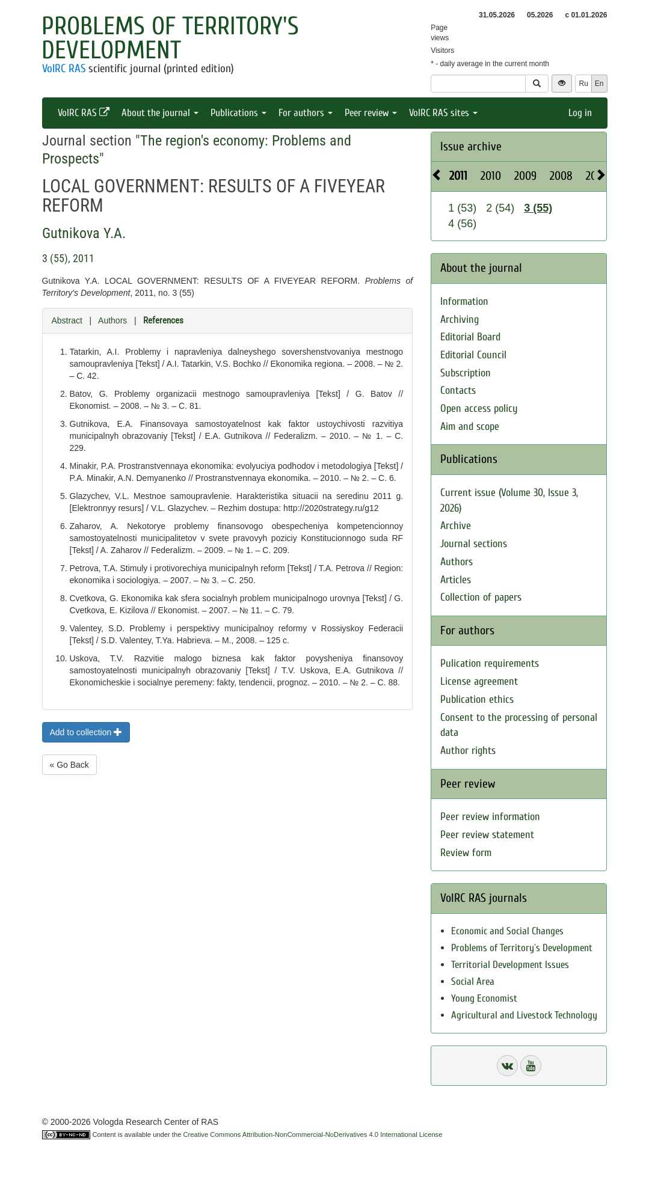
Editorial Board (470, 337)
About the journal (159, 112)
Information (464, 301)
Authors (112, 320)
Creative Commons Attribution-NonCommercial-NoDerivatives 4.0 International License (313, 1134)
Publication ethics (477, 699)
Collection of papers (480, 597)
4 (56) (462, 224)
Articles (455, 580)
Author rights (468, 750)
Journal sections (473, 543)
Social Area (472, 981)
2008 (561, 176)
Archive (455, 525)
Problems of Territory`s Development (521, 948)
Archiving (459, 319)
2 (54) (500, 208)
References (163, 320)
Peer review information (490, 816)
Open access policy (479, 408)
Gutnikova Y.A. (84, 233)
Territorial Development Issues (510, 964)
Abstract (67, 320)
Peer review (371, 112)
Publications (238, 112)
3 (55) (538, 208)
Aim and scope (469, 426)
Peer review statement (487, 834)
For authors (305, 112)
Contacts (458, 390)
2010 (491, 176)
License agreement (479, 681)
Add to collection (86, 732)
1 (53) (462, 208)
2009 (525, 176)
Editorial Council (473, 355)
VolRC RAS (63, 68)
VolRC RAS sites (443, 112)
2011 (458, 176)
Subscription (465, 373)
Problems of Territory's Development (170, 38)
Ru (583, 83)
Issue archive (471, 146)
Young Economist (484, 998)
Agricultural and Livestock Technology (524, 1015)
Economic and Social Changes (507, 931)
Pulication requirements (489, 663)
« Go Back (69, 765)
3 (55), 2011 (68, 258)
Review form (465, 852)
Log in (580, 112)
